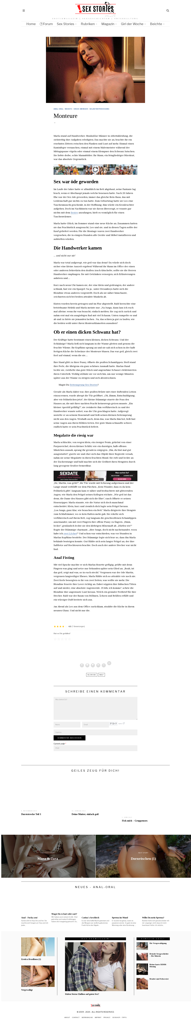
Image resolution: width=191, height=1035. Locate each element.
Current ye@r (60, 744)
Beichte (156, 24)
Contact (75, 1017)
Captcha (120, 723)
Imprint (98, 1017)
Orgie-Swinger (81, 109)
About (66, 1017)
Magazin (107, 24)
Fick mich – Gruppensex (135, 820)
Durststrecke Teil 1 (31, 814)
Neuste (68, 109)
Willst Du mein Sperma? (153, 917)
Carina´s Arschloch (90, 917)
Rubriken (88, 24)
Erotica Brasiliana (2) (31, 959)
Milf (102, 675)
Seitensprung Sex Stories (84, 384)
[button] (124, 723)
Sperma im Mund (120, 917)
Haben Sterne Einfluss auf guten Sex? (82, 994)
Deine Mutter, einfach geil (85, 814)
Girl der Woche (132, 24)
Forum (46, 24)
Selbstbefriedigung (99, 109)
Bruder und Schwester (159, 979)
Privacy (107, 1017)
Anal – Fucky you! (29, 917)
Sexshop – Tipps (120, 1017)
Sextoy (74, 212)
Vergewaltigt (27, 990)
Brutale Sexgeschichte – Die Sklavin (159, 955)
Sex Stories (65, 24)
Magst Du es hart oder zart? (64, 914)
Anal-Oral (58, 109)
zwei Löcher (70, 533)
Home (31, 24)
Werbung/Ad (87, 1017)
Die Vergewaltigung (158, 943)
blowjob (92, 675)
